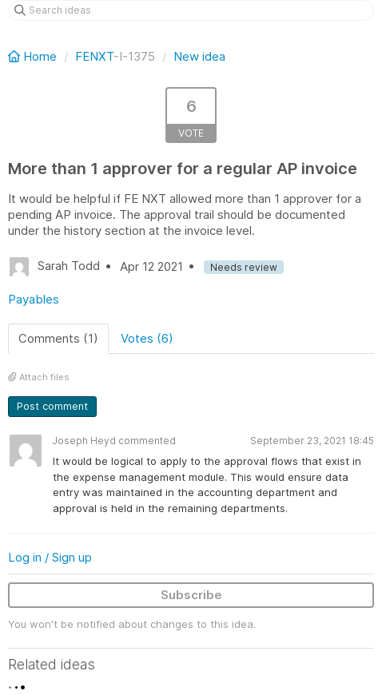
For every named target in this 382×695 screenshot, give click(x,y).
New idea (199, 56)
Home (34, 56)
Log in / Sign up (50, 557)
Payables (33, 299)
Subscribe (191, 594)
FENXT (94, 56)
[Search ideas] (191, 10)
